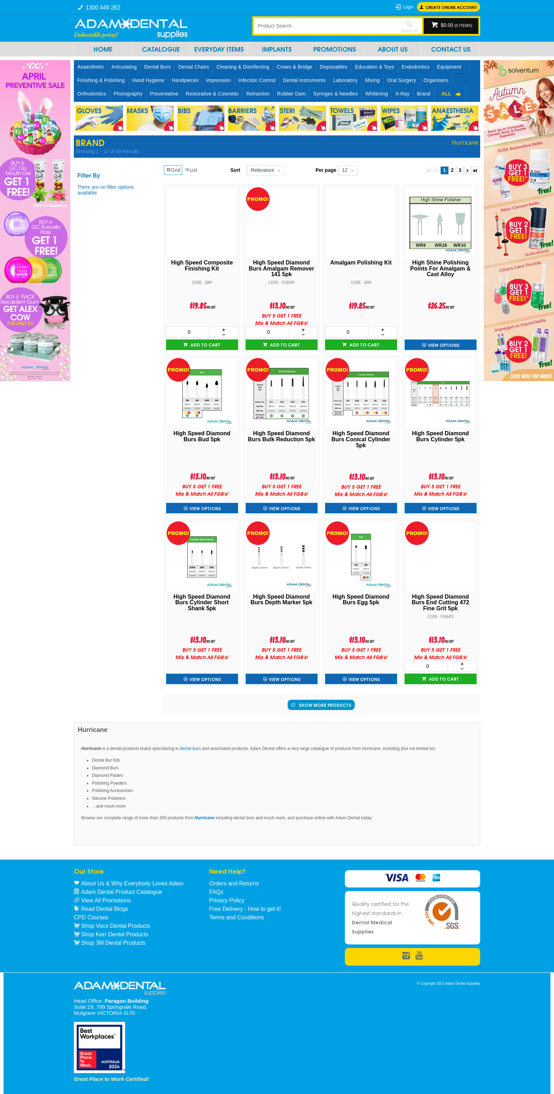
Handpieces (185, 80)
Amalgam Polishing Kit (360, 263)
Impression (218, 80)
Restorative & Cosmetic (212, 94)
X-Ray (402, 94)
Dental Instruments (304, 80)
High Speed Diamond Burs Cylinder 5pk (440, 436)
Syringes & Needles (335, 94)
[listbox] (265, 170)
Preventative (164, 94)
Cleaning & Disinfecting (243, 67)
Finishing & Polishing (101, 80)
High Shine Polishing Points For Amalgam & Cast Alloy (440, 269)
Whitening (376, 94)
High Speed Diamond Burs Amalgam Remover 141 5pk (281, 269)
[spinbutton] (187, 332)
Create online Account (451, 7)
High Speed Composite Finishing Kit (202, 266)
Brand (423, 94)
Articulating (124, 67)
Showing (107, 151)
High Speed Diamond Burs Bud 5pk (201, 436)
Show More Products (325, 705)
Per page (326, 170)
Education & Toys (374, 67)
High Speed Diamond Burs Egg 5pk (360, 600)
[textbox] (324, 26)
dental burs (190, 748)
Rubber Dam (291, 94)
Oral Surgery (401, 80)
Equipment (449, 67)
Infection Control (257, 80)
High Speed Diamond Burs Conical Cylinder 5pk (360, 439)
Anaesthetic (90, 67)
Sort (235, 170)
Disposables (333, 67)
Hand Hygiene (148, 80)
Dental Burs (157, 67)
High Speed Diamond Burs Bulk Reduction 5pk (281, 436)
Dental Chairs (193, 67)
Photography (128, 94)
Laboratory (345, 80)
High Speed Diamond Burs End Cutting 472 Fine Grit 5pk (440, 603)
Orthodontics (91, 94)
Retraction (258, 94)
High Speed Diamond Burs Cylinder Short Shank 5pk (201, 603)
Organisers (436, 80)
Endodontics (416, 67)
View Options (443, 345)
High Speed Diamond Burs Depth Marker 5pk (281, 600)
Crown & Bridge (294, 67)
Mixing (372, 80)
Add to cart (204, 344)
